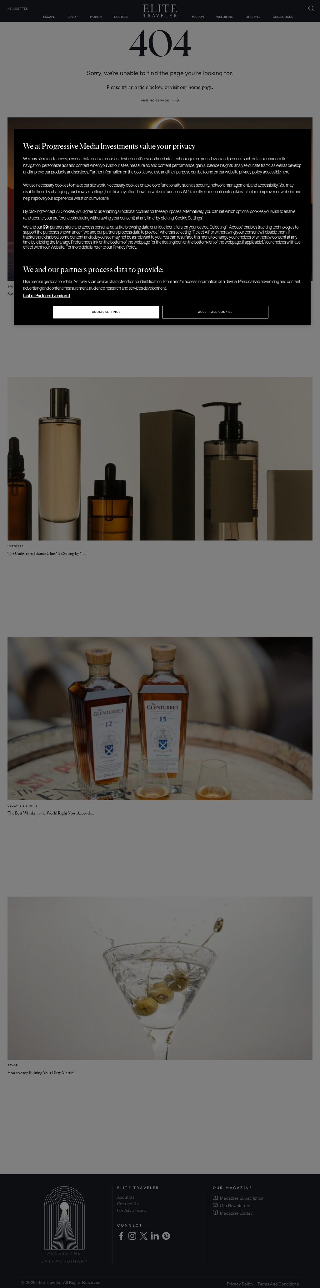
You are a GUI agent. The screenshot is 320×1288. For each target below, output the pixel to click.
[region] (162, 227)
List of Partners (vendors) (46, 295)
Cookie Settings (106, 311)
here (285, 171)
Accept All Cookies (215, 311)
